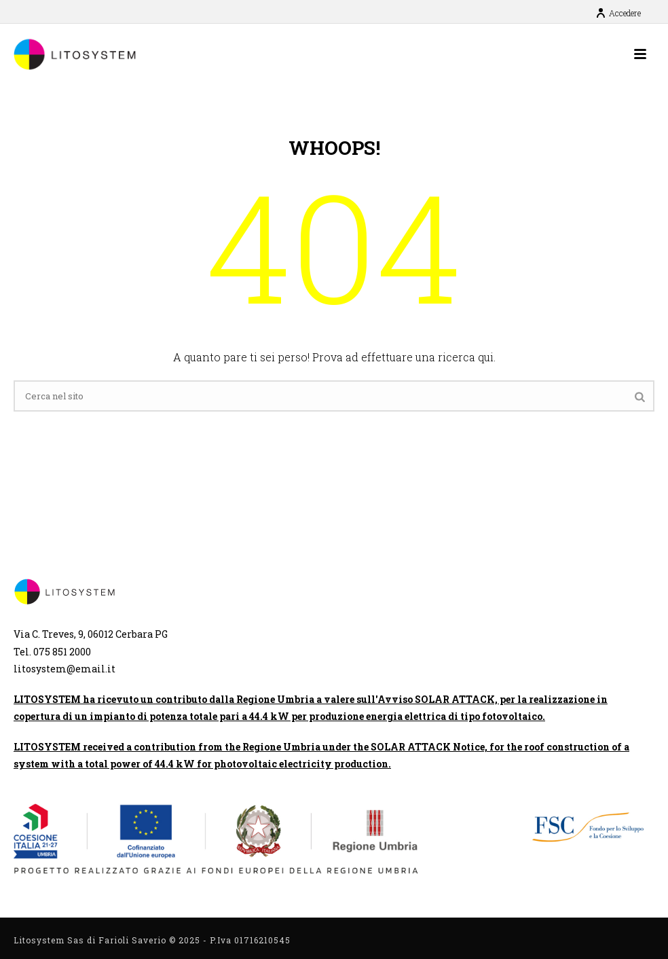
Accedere (618, 12)
